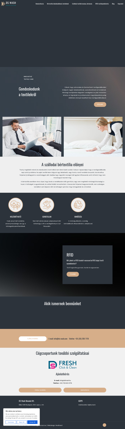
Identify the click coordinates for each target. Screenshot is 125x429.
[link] (62, 365)
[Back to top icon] (104, 425)
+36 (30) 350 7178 (82, 338)
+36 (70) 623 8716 (65, 383)
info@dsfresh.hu (65, 380)
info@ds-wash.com (60, 338)
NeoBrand (59, 425)
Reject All (21, 422)
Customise (11, 422)
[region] (21, 417)
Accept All (32, 422)
